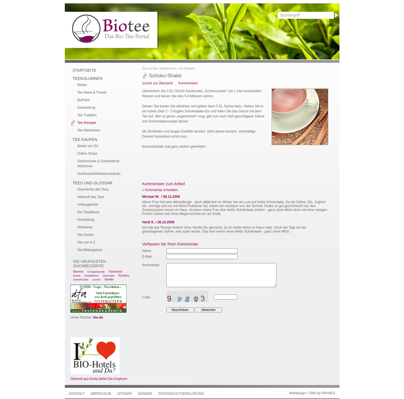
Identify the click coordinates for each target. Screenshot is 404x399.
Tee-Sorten (85, 235)
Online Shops (87, 154)
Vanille (109, 279)
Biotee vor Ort (87, 146)
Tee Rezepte (186, 68)
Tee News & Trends (92, 92)
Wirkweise (85, 227)
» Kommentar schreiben (160, 190)
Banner (145, 394)
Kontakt (77, 394)
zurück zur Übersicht (157, 83)
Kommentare (188, 83)
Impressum (101, 394)
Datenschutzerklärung (181, 394)
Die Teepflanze (88, 212)
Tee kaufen (85, 139)
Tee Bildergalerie (89, 250)
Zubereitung (86, 108)
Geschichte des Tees (93, 189)
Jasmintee (108, 275)
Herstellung (86, 220)
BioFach (83, 100)
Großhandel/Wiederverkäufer (99, 174)
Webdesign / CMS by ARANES (312, 393)
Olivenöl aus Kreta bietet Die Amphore (98, 379)
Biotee (82, 85)
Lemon (96, 279)
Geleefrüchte (81, 279)
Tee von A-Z (86, 242)
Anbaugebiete (87, 205)
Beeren (78, 271)
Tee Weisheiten (88, 130)
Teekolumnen (167, 68)
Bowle (77, 275)
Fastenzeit (115, 271)
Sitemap (124, 394)
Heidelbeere (91, 275)
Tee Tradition (87, 115)
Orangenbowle (96, 271)
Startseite (85, 70)
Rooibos (123, 275)
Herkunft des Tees (91, 197)
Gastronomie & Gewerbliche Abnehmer (98, 163)
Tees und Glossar (93, 183)
